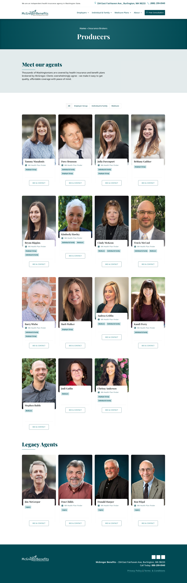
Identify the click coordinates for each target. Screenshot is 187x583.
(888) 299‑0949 (157, 3)
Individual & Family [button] (99, 106)
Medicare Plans (122, 12)
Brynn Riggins (32, 242)
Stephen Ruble (33, 405)
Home (83, 28)
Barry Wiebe (31, 324)
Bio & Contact (39, 183)
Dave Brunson (69, 161)
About (137, 12)
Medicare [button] (115, 106)
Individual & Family (101, 12)
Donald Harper (106, 501)
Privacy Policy (134, 570)
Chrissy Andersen (107, 388)
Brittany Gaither (142, 161)
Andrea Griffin (105, 315)
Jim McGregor (32, 501)
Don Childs (67, 501)
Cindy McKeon (106, 242)
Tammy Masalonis (34, 161)
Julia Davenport (106, 161)
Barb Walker (68, 324)
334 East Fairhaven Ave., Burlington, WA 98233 (121, 3)
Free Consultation (156, 12)
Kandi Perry (140, 324)
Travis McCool (142, 242)
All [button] (69, 106)
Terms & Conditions (154, 570)
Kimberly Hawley (70, 234)
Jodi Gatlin (67, 388)
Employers (82, 12)
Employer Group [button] (81, 106)
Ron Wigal (139, 501)
